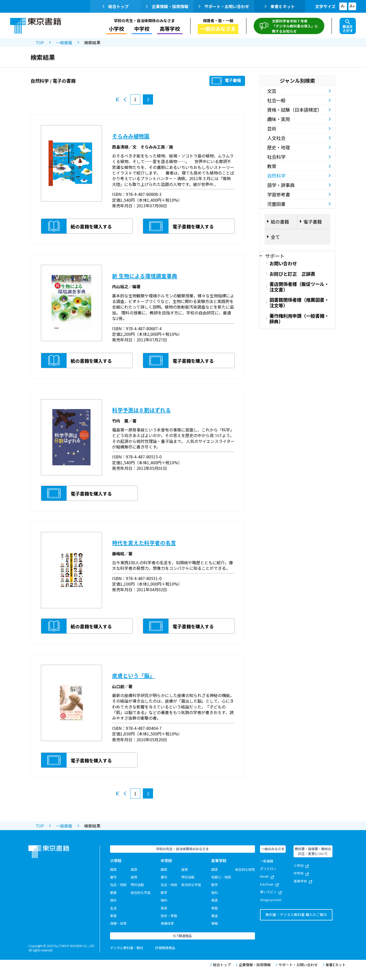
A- (343, 6)
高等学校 (170, 28)
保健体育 (167, 923)
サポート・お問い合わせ (224, 6)
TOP (40, 42)
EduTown (269, 884)
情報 (214, 923)
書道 (214, 915)
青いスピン (271, 891)
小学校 (116, 28)
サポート (274, 255)
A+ (352, 6)
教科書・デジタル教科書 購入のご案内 (296, 914)
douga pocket (270, 899)
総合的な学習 (140, 892)
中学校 (141, 28)
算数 (113, 892)
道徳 (134, 877)
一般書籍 (64, 42)
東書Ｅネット (280, 6)
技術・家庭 (169, 915)
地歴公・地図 (221, 877)
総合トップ (115, 6)
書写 (113, 877)
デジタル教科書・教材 (126, 947)
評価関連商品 (165, 947)
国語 (113, 869)
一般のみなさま (218, 28)
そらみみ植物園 (130, 136)
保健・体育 (118, 923)
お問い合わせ (283, 263)
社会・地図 (118, 884)
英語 (134, 869)
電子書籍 (233, 80)
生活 (113, 908)
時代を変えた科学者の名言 (144, 542)
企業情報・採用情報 (167, 6)
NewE (267, 876)
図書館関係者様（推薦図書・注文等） (299, 302)
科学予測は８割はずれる (141, 410)
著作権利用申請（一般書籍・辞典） (299, 318)
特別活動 (137, 884)
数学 (164, 892)
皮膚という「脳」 (133, 675)
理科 (113, 900)
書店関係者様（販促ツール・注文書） (299, 286)
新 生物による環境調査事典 (144, 276)
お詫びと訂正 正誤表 (292, 274)
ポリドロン (268, 868)
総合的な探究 (245, 869)
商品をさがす (347, 26)
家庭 (113, 915)
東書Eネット (334, 964)
